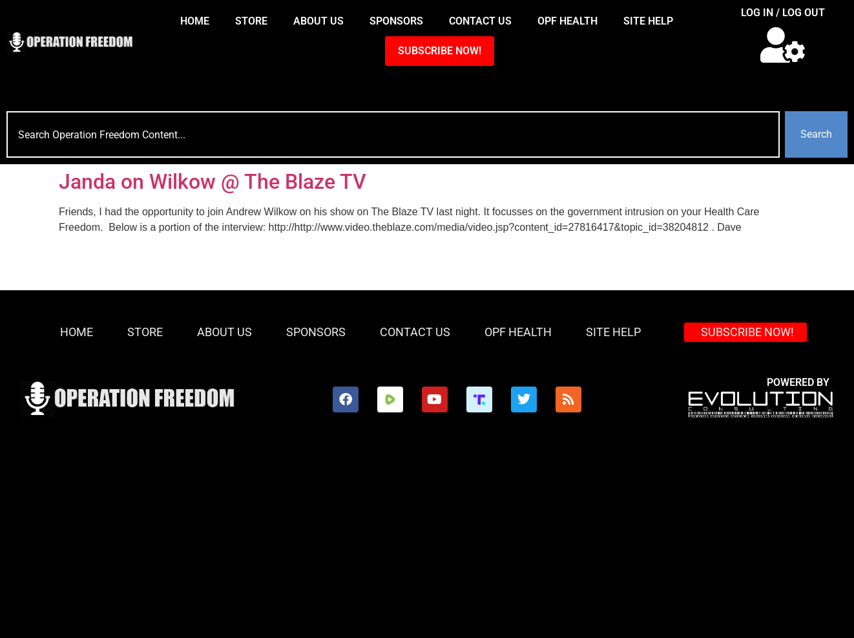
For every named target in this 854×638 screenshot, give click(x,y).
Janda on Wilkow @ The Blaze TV (212, 181)
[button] (783, 45)
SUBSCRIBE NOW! (439, 51)
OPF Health (567, 21)
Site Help (648, 21)
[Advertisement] (427, 541)
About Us (318, 21)
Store (251, 21)
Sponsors (396, 21)
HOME (194, 21)
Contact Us (480, 21)
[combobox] (393, 134)
